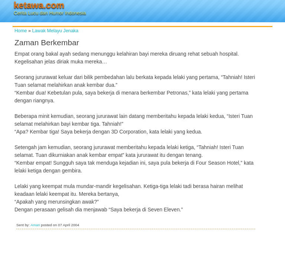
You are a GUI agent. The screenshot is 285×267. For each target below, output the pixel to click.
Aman (35, 225)
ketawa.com (39, 5)
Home (20, 30)
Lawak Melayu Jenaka (55, 30)
